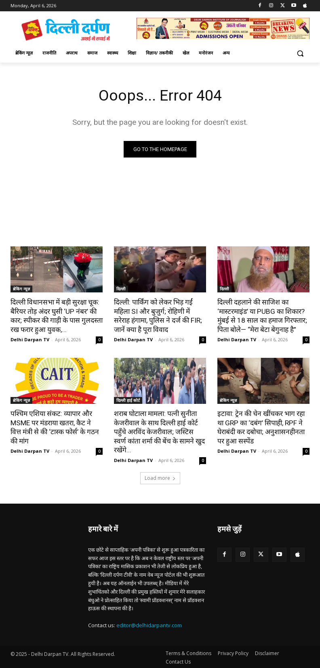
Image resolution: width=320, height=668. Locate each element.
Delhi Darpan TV (30, 339)
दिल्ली (121, 289)
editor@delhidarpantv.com (149, 624)
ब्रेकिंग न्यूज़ (21, 289)
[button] (300, 53)
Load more (160, 476)
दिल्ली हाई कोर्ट (128, 400)
